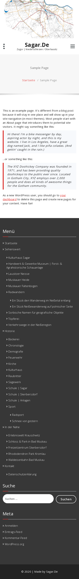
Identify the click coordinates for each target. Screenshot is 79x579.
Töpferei (13, 319)
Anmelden (11, 525)
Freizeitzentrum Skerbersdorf (27, 447)
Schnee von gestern (25, 421)
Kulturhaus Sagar (19, 257)
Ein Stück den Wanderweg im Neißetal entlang (41, 300)
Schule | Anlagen (19, 400)
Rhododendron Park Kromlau (27, 454)
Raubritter (14, 376)
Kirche (12, 364)
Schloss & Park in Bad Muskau (27, 441)
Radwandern (16, 292)
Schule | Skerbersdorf (22, 394)
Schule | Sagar (17, 388)
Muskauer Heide (18, 280)
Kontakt (9, 466)
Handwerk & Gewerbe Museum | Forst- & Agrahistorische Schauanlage (34, 265)
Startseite (28, 80)
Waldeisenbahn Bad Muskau (26, 460)
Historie (10, 331)
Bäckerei (13, 339)
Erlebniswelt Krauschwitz (24, 435)
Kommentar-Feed (16, 538)
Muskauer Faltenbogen (22, 286)
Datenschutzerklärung (22, 474)
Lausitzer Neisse (18, 274)
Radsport (18, 415)
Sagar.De (37, 45)
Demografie (15, 351)
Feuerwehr (15, 357)
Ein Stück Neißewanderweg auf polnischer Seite (42, 306)
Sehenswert (12, 249)
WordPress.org (14, 544)
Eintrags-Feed (13, 532)
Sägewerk (14, 382)
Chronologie (16, 345)
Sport (11, 406)
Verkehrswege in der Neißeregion (29, 325)
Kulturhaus (15, 370)
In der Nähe (12, 427)
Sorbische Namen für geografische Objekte (36, 312)
